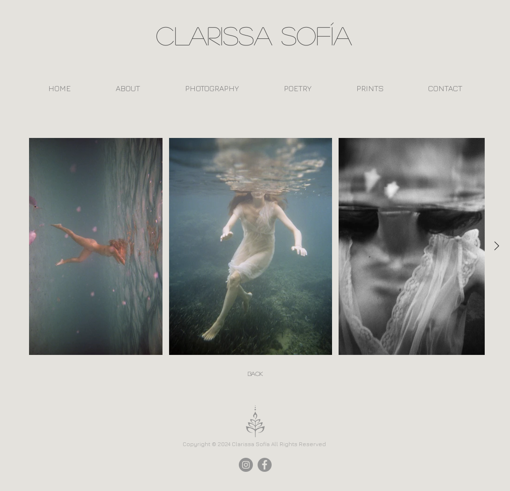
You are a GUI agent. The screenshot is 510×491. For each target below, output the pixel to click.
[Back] (255, 374)
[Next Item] (497, 246)
